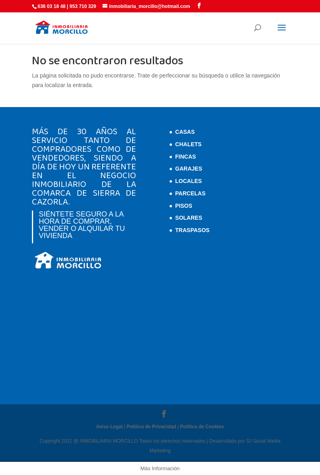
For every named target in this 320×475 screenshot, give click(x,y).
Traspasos (192, 230)
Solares (188, 218)
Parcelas (190, 193)
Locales (188, 181)
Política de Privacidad (151, 426)
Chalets (188, 144)
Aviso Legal (109, 426)
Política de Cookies (202, 426)
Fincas (185, 156)
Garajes (188, 168)
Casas (185, 132)
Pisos (183, 206)
